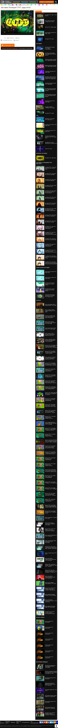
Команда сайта (7, 722)
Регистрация (49, 1)
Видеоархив (16, 1)
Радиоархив (24, 1)
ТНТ (6, 5)
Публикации (32, 1)
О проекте (2, 722)
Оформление (11, 5)
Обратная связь (18, 722)
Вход (42, 1)
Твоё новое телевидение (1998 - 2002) (24, 5)
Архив (2, 5)
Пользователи (25, 722)
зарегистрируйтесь (13, 48)
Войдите (4, 48)
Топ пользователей (34, 722)
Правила (13, 722)
